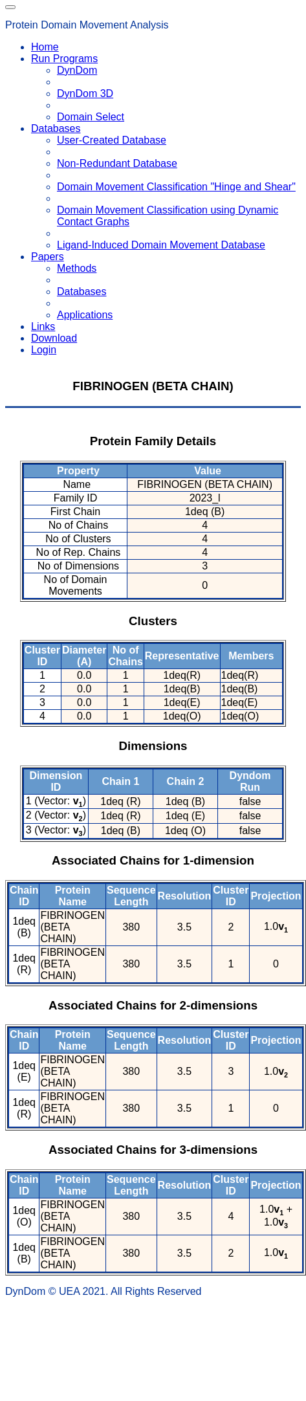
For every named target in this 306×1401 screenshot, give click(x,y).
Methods (76, 268)
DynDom (77, 70)
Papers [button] (47, 256)
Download (54, 338)
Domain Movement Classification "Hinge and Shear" (176, 186)
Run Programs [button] (64, 58)
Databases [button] (56, 128)
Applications (85, 314)
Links (43, 326)
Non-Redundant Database (117, 163)
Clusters (153, 621)
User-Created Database (111, 140)
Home (45, 46)
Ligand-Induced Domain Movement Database (161, 244)
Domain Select (90, 116)
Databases (82, 291)
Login (43, 349)
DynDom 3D (85, 93)
